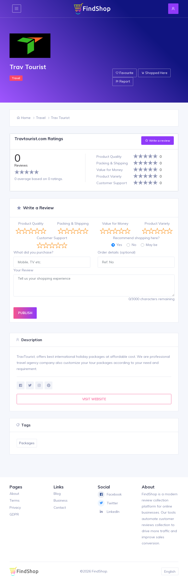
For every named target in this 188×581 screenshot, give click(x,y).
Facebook (110, 494)
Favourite (124, 72)
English (170, 571)
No (134, 245)
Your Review (23, 270)
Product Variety (157, 223)
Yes (119, 245)
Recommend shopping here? (136, 238)
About (14, 493)
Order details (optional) (116, 252)
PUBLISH (25, 313)
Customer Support (52, 238)
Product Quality (30, 223)
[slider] (26, 171)
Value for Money (115, 223)
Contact (60, 507)
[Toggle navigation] (16, 9)
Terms (15, 500)
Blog (57, 493)
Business (61, 500)
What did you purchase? (33, 252)
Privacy (15, 507)
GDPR (14, 514)
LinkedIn (109, 511)
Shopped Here (154, 72)
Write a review (157, 140)
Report (123, 81)
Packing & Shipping (73, 223)
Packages (27, 443)
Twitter (108, 503)
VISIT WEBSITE (94, 399)
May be (151, 245)
